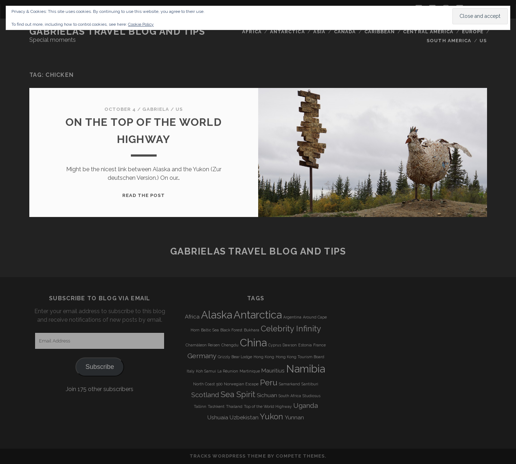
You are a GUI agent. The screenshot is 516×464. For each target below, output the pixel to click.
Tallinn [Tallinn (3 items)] (200, 406)
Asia (319, 31)
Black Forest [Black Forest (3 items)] (231, 330)
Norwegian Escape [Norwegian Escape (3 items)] (241, 384)
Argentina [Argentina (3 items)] (292, 317)
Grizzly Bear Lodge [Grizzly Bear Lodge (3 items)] (235, 357)
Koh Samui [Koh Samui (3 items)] (206, 371)
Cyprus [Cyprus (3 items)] (274, 345)
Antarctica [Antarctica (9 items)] (258, 314)
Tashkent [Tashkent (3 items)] (216, 406)
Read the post (143, 195)
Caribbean (379, 31)
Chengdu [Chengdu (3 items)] (230, 345)
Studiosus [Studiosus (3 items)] (311, 396)
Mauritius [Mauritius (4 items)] (273, 370)
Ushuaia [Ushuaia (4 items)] (217, 417)
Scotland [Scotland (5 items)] (205, 395)
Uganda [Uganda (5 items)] (305, 405)
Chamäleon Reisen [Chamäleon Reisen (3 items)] (203, 345)
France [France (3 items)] (319, 345)
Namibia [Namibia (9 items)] (305, 368)
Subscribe (99, 366)
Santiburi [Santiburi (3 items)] (309, 384)
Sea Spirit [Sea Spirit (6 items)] (238, 394)
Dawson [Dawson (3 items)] (289, 345)
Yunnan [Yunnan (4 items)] (294, 417)
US (483, 40)
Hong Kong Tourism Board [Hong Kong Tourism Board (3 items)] (300, 357)
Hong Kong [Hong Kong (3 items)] (264, 357)
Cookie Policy (141, 24)
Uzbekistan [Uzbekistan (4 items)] (244, 417)
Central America (428, 31)
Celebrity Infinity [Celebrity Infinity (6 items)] (291, 328)
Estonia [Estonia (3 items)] (305, 345)
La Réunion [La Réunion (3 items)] (227, 371)
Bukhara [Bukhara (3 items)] (251, 330)
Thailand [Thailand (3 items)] (234, 406)
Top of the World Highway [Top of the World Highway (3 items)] (268, 406)
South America (449, 40)
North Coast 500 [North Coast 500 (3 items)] (207, 384)
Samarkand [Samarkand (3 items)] (289, 384)
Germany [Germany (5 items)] (201, 356)
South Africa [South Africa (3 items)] (290, 396)
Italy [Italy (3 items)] (191, 371)
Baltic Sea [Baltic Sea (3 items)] (210, 330)
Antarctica (287, 31)
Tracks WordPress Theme (228, 456)
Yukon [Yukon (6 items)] (271, 416)
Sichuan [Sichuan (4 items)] (267, 395)
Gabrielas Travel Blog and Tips (117, 31)
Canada (345, 31)
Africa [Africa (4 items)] (192, 317)
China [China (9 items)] (253, 342)
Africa (251, 31)
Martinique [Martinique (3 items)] (250, 371)
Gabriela (155, 109)
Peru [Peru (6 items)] (268, 382)
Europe (472, 31)
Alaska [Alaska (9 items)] (216, 314)
